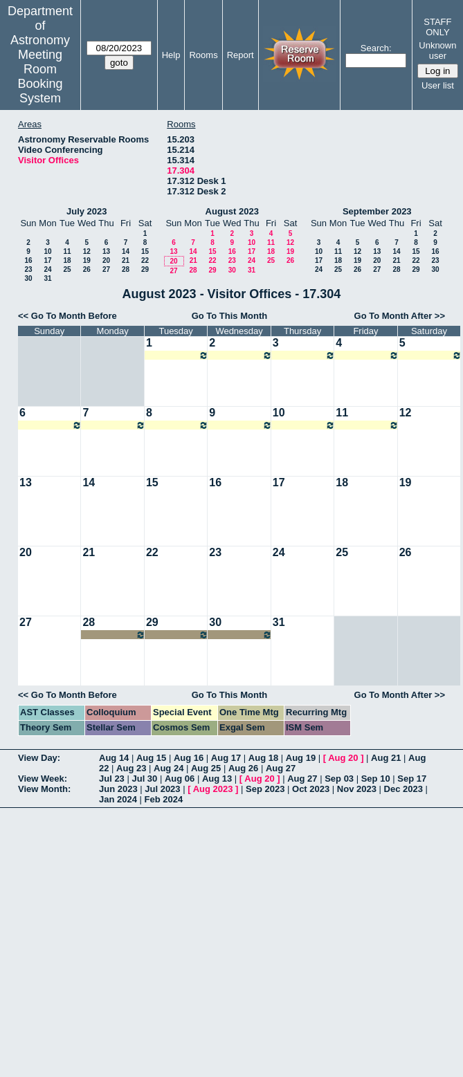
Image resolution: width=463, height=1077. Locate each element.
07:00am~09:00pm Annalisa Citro (113, 634)
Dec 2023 (403, 789)
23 (28, 269)
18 (67, 260)
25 (67, 269)
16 (28, 260)
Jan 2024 (118, 799)
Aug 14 (114, 758)
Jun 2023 (118, 789)
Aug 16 (188, 758)
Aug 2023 (213, 789)
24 (47, 269)
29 (145, 269)
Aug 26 (243, 768)
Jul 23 (112, 778)
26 (87, 269)
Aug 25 (206, 768)
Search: (376, 48)
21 (125, 260)
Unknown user (437, 50)
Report (240, 55)
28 (125, 269)
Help (171, 55)
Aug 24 (168, 768)
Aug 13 (217, 778)
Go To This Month (230, 316)
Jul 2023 (162, 789)
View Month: (44, 789)
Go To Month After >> (399, 316)
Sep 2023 (265, 789)
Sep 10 (375, 778)
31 (47, 278)
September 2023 (377, 211)
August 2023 (232, 211)
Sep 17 (411, 778)
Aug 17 (226, 758)
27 (106, 269)
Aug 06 (179, 778)
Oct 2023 (310, 789)
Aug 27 (281, 768)
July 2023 (86, 211)
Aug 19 (301, 758)
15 (145, 251)
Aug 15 (151, 758)
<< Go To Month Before (67, 316)
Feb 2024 (164, 799)
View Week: (42, 778)
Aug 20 (343, 758)
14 (125, 251)
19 (87, 260)
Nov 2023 (356, 789)
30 (28, 278)
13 (106, 251)
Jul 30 (144, 778)
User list (437, 85)
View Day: (39, 758)
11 (67, 251)
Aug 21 (386, 758)
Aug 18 (263, 758)
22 (145, 260)
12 (87, 251)
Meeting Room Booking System (40, 76)
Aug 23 (131, 768)
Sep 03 (339, 778)
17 (47, 260)
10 (47, 251)
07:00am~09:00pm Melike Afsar (177, 355)
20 (106, 260)
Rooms (203, 55)
